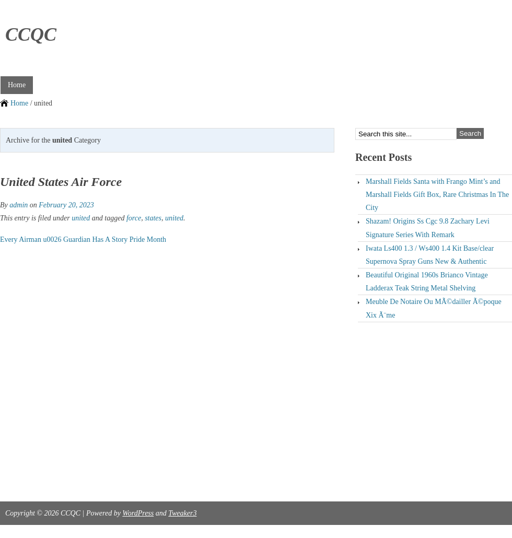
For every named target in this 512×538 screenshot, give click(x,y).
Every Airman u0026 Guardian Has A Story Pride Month (83, 239)
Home (17, 85)
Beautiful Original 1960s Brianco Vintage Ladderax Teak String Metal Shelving (427, 281)
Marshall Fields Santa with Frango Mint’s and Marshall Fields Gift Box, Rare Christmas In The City (437, 195)
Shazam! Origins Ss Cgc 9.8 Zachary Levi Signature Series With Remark (428, 227)
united (81, 218)
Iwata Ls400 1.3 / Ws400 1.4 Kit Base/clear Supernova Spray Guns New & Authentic (430, 254)
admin (18, 205)
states (153, 218)
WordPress (138, 513)
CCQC (30, 34)
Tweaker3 (182, 513)
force (133, 218)
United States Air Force (61, 182)
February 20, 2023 (66, 205)
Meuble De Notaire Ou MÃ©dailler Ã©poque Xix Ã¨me (434, 308)
